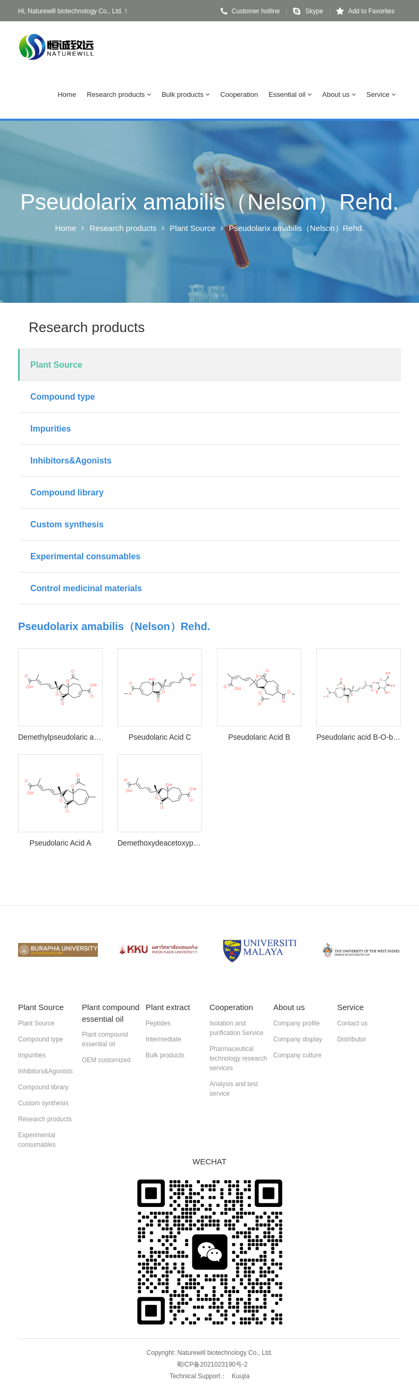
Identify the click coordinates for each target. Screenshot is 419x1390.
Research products (119, 94)
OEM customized (106, 1060)
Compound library (67, 492)
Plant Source (192, 228)
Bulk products (186, 94)
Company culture (297, 1055)
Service (381, 94)
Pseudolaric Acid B (259, 737)
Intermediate (163, 1039)
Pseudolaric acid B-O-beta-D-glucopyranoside (358, 737)
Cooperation (239, 94)
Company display (297, 1039)
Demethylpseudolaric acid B (60, 737)
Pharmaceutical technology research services (238, 1058)
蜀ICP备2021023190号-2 (212, 1364)
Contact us (352, 1023)
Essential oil (290, 94)
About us (339, 94)
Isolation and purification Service (236, 1028)
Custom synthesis (67, 524)
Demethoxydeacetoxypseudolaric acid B (160, 843)
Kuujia (240, 1376)
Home (66, 94)
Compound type (62, 396)
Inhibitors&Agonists (71, 460)
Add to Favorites (365, 11)
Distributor (351, 1039)
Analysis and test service (234, 1088)
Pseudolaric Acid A (60, 843)
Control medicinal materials (86, 588)
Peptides (158, 1023)
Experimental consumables (85, 556)
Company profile (296, 1023)
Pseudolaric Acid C (160, 737)
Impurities (50, 428)
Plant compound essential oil (105, 1039)
